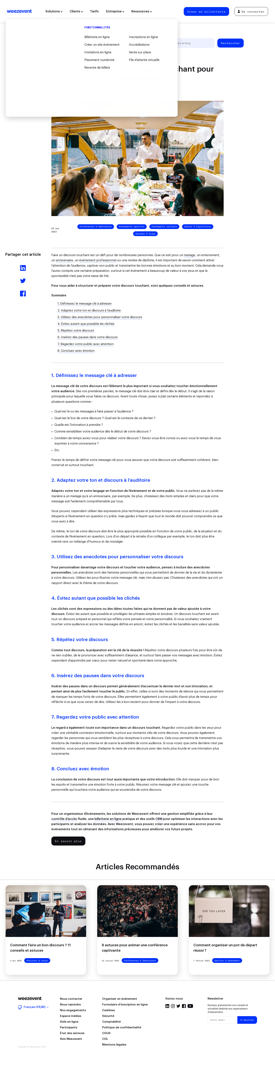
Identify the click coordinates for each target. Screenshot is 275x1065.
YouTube (190, 1006)
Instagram (173, 1006)
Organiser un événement (119, 998)
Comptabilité (111, 1021)
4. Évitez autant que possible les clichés (85, 323)
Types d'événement (116, 43)
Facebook (184, 1006)
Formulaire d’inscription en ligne (125, 1004)
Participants (68, 1027)
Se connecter (251, 12)
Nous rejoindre (70, 1004)
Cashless (108, 1010)
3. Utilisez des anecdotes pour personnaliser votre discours (99, 317)
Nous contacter (71, 998)
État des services (72, 1033)
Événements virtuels (164, 226)
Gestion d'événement (82, 43)
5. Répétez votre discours (76, 330)
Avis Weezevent (71, 1039)
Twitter (178, 1006)
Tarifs (94, 11)
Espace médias (70, 1016)
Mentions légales (114, 1044)
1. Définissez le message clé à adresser (84, 303)
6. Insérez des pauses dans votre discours (87, 337)
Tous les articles (48, 43)
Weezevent (19, 11)
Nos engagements (73, 1010)
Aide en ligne (69, 1021)
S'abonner (247, 1019)
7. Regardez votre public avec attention (85, 344)
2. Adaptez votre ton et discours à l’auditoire (89, 310)
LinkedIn (167, 1006)
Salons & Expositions (197, 226)
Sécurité (108, 1016)
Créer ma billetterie (206, 12)
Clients (76, 11)
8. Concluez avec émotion (76, 350)
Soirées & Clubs (145, 233)
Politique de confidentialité (121, 1027)
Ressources (141, 11)
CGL (105, 1039)
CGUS (106, 1033)
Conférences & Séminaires (96, 226)
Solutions (53, 11)
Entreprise (115, 11)
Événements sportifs (131, 226)
